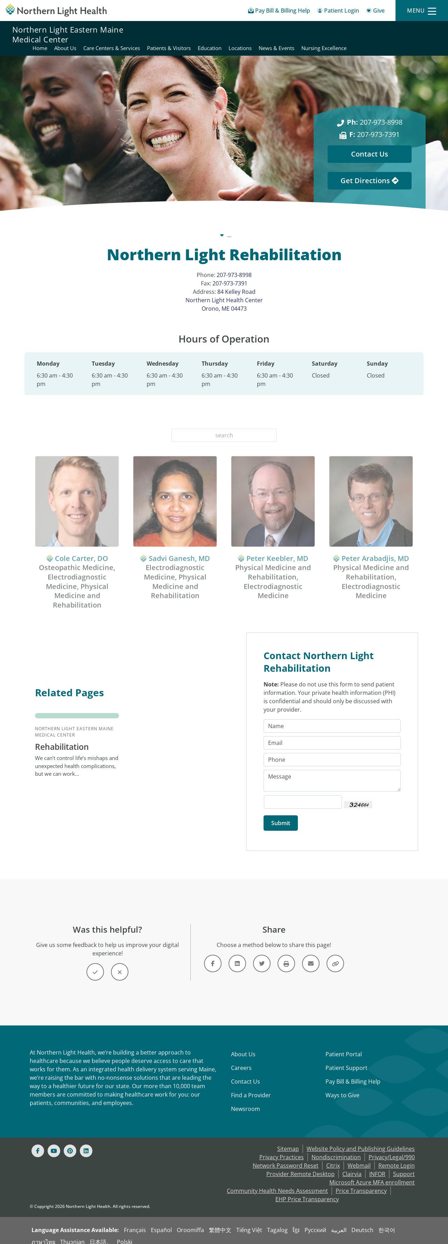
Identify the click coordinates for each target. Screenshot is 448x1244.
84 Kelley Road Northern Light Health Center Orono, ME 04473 (224, 291)
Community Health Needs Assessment (277, 1184)
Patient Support (347, 1061)
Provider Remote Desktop (300, 1167)
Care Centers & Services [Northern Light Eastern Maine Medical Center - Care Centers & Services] (252, 30)
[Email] (332, 735)
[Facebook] (37, 1144)
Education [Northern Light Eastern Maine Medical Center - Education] (351, 30)
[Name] (332, 719)
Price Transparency (361, 1184)
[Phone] (332, 752)
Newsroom (245, 1102)
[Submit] (281, 816)
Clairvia (352, 1167)
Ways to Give (342, 1088)
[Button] (95, 965)
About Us (243, 1047)
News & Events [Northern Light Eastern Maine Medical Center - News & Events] (417, 30)
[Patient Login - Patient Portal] (338, 12)
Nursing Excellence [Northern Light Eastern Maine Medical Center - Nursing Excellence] (412, 38)
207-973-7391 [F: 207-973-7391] (374, 126)
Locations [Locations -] (310, 226)
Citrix (333, 1158)
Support (404, 1167)
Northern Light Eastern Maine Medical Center (67, 34)
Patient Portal (344, 1047)
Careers (241, 1061)
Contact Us (245, 1074)
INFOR (377, 1167)
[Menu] (421, 11)
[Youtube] (54, 1144)
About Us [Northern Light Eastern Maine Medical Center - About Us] (206, 30)
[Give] (375, 12)
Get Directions (370, 172)
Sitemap (288, 1142)
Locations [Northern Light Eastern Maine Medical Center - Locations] (381, 30)
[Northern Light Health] (56, 10)
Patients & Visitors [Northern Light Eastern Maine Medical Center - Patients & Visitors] (310, 30)
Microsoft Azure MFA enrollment (372, 1175)
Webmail (359, 1158)
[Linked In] (86, 1144)
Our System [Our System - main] (145, 226)
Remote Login (396, 1158)
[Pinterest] (70, 1144)
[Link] (213, 956)
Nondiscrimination (336, 1150)
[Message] (332, 774)
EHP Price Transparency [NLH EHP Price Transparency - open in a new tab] (307, 1192)
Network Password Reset (285, 1158)
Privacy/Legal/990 (392, 1150)
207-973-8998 (234, 266)
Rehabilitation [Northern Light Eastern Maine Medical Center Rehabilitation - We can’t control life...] (64, 739)
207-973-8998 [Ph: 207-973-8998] (374, 113)
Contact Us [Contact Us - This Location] (369, 145)
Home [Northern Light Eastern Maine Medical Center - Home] (181, 30)
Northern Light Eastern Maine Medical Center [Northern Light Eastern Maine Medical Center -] (228, 226)
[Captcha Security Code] (303, 795)
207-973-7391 (229, 275)
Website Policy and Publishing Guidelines (361, 1142)
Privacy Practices (281, 1150)
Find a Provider (251, 1088)
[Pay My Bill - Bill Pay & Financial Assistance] (279, 12)
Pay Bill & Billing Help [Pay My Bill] (353, 1074)
